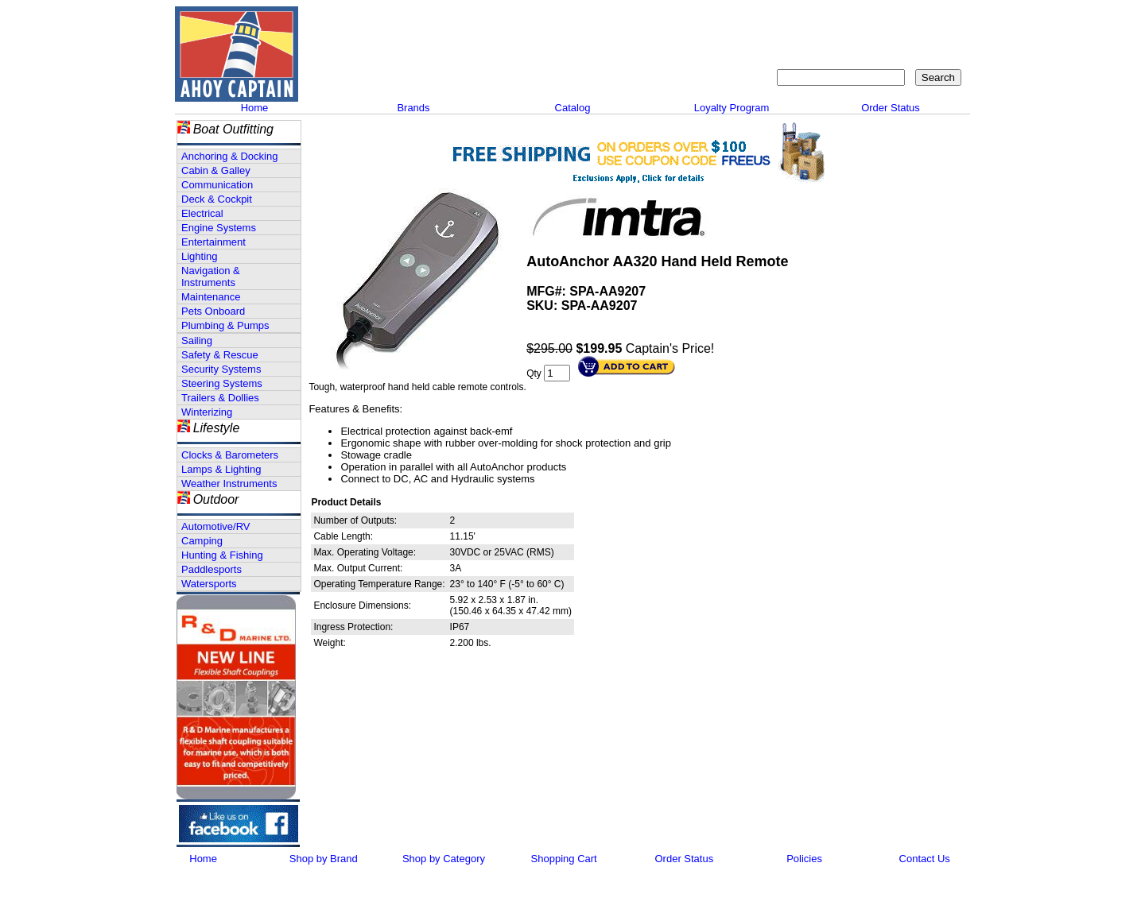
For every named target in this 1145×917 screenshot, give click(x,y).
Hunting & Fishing (222, 555)
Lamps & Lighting (221, 469)
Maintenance (210, 297)
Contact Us (791, 20)
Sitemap (855, 20)
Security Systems (221, 369)
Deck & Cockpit (216, 199)
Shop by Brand (323, 859)
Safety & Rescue (219, 355)
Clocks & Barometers (229, 455)
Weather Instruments (229, 483)
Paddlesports (211, 569)
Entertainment (213, 242)
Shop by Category (443, 859)
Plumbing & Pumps (225, 325)
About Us (725, 20)
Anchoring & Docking (229, 156)
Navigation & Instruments (210, 276)
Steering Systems (221, 383)
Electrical (202, 213)
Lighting (199, 256)
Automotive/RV (215, 526)
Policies (804, 859)
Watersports (209, 584)
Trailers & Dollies (220, 398)
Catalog (573, 108)
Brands (413, 108)
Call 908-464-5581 (361, 71)
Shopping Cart (926, 20)
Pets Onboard (213, 311)
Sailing (196, 340)
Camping (202, 541)
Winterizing (206, 412)
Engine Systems (218, 228)
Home (255, 108)
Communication (217, 185)
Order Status (890, 108)
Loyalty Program (732, 108)
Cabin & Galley (215, 170)
